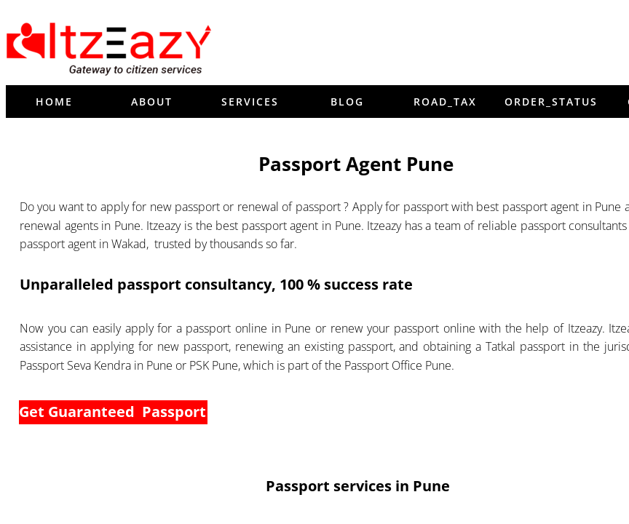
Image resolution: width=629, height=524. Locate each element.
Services (250, 101)
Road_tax (445, 101)
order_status (551, 101)
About (152, 101)
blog (347, 101)
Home (54, 101)
